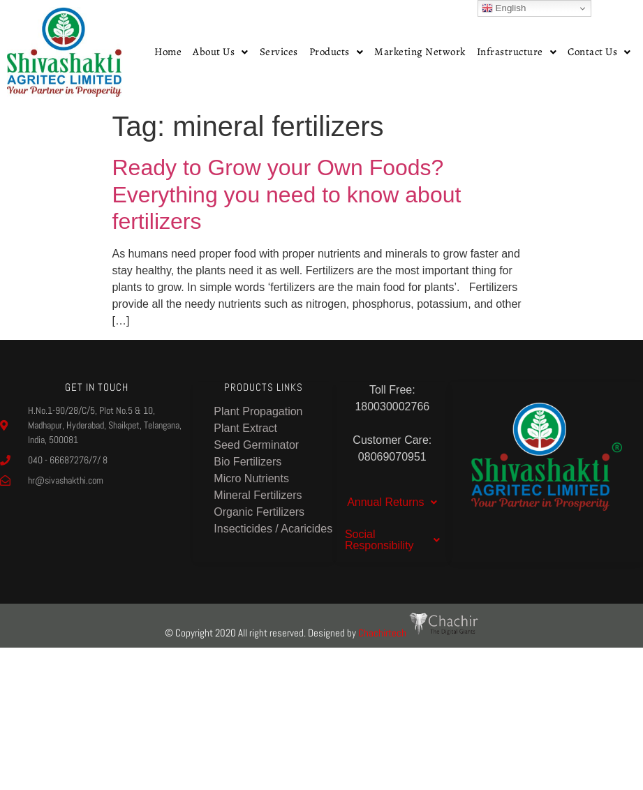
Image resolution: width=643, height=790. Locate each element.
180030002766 (392, 406)
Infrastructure (517, 52)
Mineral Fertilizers (258, 495)
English (504, 8)
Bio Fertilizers (247, 462)
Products (336, 52)
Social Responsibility (392, 539)
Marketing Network (420, 52)
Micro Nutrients (251, 478)
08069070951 (392, 457)
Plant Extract (245, 428)
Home (168, 52)
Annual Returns (392, 502)
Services (279, 52)
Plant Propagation (258, 411)
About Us (221, 52)
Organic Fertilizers (259, 512)
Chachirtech (418, 632)
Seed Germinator (256, 445)
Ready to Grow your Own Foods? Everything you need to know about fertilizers (286, 194)
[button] (220, 52)
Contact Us (599, 52)
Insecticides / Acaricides (273, 529)
